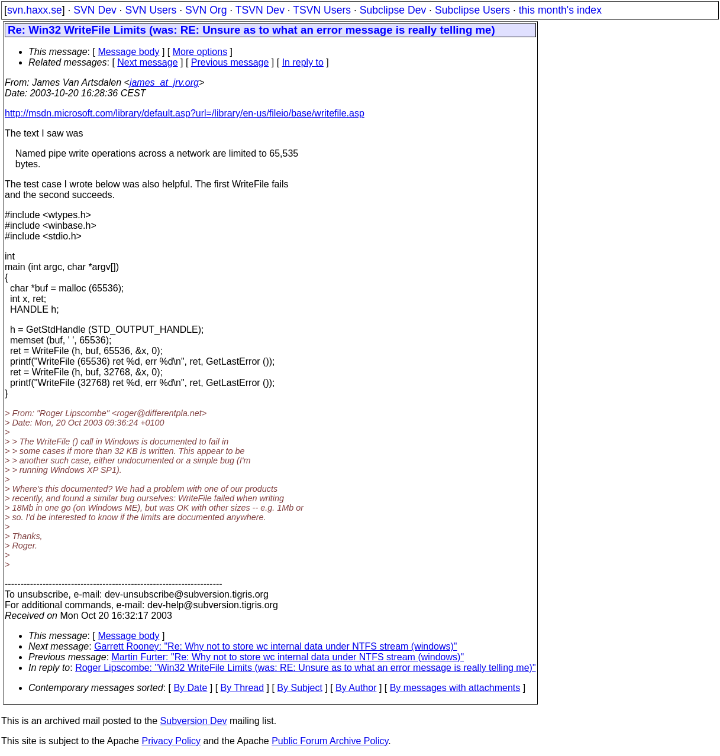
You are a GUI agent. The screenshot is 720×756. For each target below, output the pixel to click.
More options (200, 52)
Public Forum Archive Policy (330, 741)
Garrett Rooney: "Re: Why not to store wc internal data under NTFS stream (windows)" (275, 646)
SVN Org (206, 10)
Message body (128, 52)
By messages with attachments (455, 688)
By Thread (242, 688)
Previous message (230, 62)
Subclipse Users (472, 10)
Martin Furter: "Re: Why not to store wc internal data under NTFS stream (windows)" (288, 657)
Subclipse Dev (393, 10)
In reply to (303, 62)
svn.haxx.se (34, 10)
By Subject (299, 688)
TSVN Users (322, 10)
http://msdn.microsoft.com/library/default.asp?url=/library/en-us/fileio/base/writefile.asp (184, 113)
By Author (355, 688)
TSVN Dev (260, 10)
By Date (190, 688)
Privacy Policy (171, 741)
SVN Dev (94, 10)
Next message (147, 62)
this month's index (560, 10)
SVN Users (150, 10)
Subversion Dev (193, 721)
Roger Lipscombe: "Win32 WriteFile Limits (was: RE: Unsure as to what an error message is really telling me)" (305, 668)
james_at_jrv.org (164, 82)
